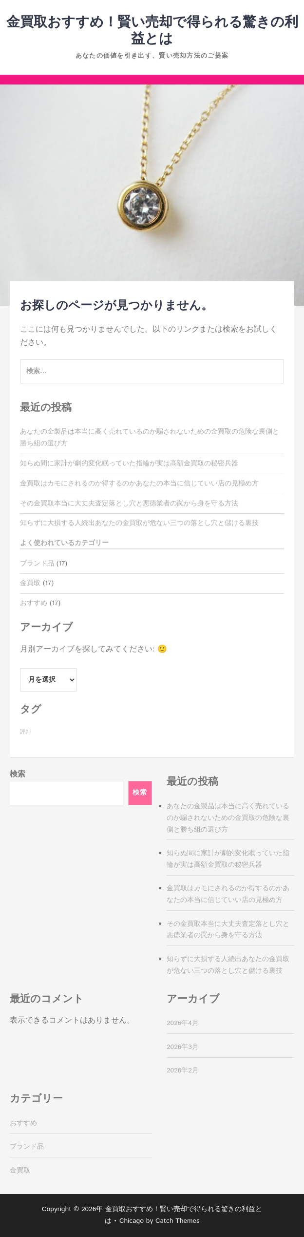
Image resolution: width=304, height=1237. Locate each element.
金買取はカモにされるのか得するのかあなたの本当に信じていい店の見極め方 (139, 483)
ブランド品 (37, 563)
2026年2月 (183, 1070)
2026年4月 (183, 1023)
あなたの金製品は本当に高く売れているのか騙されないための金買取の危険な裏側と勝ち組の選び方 (228, 818)
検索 (17, 774)
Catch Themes (177, 1221)
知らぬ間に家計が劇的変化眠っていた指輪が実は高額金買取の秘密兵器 (129, 463)
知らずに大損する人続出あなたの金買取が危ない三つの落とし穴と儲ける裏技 (139, 523)
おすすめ (33, 603)
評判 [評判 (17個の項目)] (25, 732)
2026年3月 (183, 1047)
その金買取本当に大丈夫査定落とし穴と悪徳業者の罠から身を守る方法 (129, 503)
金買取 (30, 583)
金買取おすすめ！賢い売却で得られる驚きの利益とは (152, 31)
